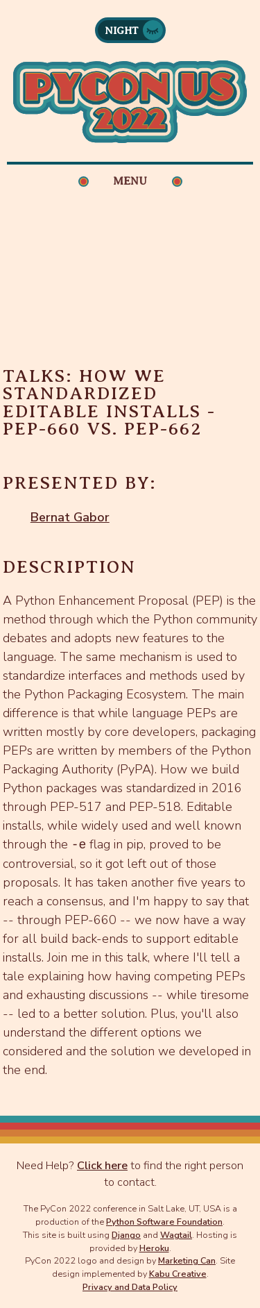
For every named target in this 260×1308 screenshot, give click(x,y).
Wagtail (176, 1235)
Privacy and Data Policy (130, 1287)
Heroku (154, 1248)
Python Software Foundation (164, 1221)
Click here (102, 1165)
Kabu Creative (178, 1274)
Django (126, 1235)
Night (122, 30)
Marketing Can (187, 1260)
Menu (130, 181)
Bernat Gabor (70, 517)
